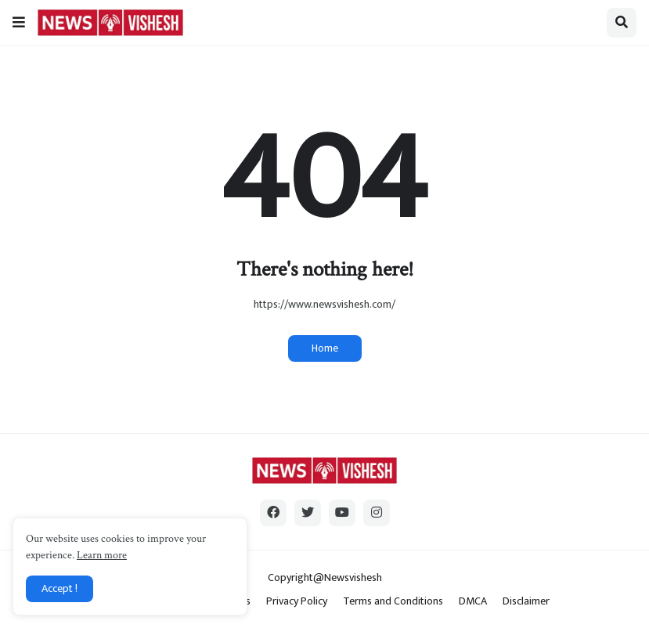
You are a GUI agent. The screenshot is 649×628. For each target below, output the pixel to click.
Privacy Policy (296, 601)
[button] (19, 22)
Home (325, 348)
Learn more (102, 555)
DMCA (473, 601)
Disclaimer (526, 601)
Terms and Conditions (393, 601)
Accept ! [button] (59, 588)
